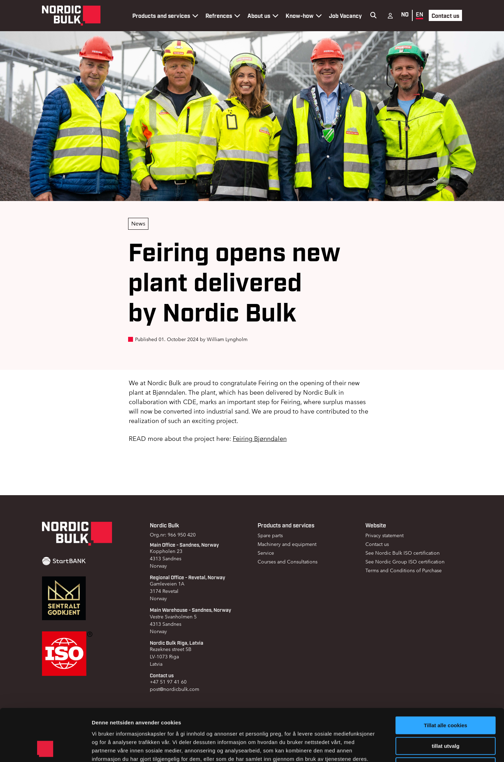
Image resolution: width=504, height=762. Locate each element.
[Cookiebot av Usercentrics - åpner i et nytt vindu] (45, 748)
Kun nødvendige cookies (445, 717)
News (138, 223)
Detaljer (373, 748)
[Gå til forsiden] (71, 16)
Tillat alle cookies (445, 676)
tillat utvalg (445, 697)
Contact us (445, 15)
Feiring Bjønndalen (260, 439)
